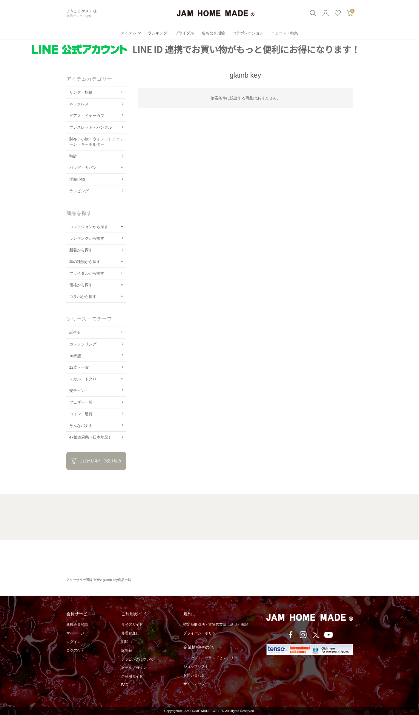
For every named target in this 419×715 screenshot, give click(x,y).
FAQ (124, 685)
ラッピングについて (137, 659)
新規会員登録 (77, 624)
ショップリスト (195, 667)
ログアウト (75, 650)
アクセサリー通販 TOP (83, 580)
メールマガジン (133, 668)
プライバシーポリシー (201, 633)
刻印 (124, 642)
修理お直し (130, 633)
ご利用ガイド (132, 676)
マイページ (75, 633)
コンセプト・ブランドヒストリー (210, 658)
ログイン (73, 642)
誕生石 (126, 650)
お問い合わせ (194, 675)
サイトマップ (194, 684)
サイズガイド (132, 624)
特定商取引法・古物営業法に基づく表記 (215, 624)
